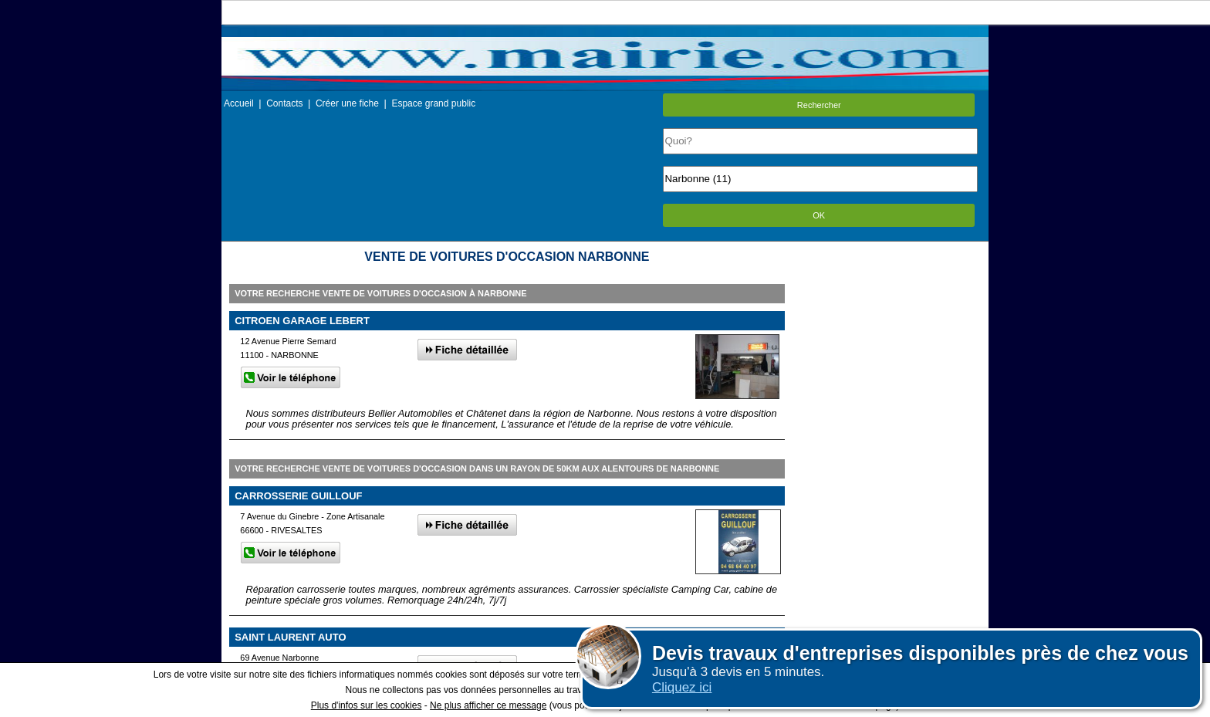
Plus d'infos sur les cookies (366, 705)
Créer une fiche (347, 103)
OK (819, 215)
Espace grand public (433, 103)
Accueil (239, 103)
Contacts (284, 103)
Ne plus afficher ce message (488, 705)
